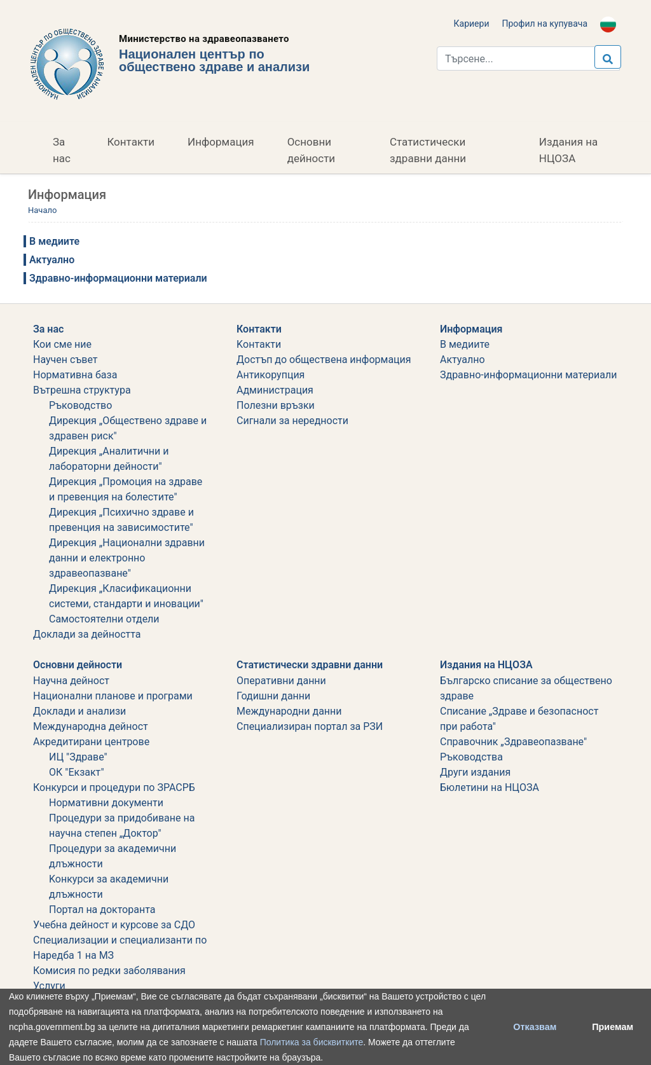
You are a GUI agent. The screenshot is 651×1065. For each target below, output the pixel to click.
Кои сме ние (62, 344)
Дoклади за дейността (86, 634)
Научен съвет (65, 360)
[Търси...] (528, 58)
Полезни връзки (275, 405)
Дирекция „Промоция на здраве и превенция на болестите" (125, 489)
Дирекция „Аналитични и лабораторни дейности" (109, 458)
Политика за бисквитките (312, 1042)
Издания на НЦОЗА (568, 150)
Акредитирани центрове (91, 742)
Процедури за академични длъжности (112, 856)
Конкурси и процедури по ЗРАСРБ (114, 787)
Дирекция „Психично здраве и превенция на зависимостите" (121, 519)
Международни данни (289, 711)
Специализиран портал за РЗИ (309, 726)
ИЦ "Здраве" (78, 757)
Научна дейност (71, 681)
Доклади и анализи (79, 711)
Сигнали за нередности (292, 421)
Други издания (475, 772)
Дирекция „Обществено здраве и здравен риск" (128, 428)
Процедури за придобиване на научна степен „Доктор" (122, 825)
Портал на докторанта (102, 910)
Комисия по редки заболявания (109, 971)
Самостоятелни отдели (104, 619)
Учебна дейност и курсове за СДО (114, 925)
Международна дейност (90, 726)
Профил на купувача (544, 23)
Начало (42, 210)
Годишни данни (273, 696)
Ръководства (471, 757)
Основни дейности (311, 150)
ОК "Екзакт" (76, 772)
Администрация (274, 390)
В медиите (54, 241)
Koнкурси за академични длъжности (108, 886)
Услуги (49, 986)
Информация (221, 141)
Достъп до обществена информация (323, 360)
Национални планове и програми (113, 696)
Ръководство (80, 405)
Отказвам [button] (534, 1027)
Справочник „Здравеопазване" (513, 742)
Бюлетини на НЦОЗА (489, 787)
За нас (62, 150)
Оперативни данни (281, 681)
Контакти (130, 141)
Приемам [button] (612, 1027)
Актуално (51, 260)
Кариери (472, 23)
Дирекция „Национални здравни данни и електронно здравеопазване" (127, 558)
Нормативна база (75, 375)
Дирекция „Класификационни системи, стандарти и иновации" (126, 596)
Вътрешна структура (82, 390)
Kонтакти (258, 344)
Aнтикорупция (270, 375)
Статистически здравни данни (428, 150)
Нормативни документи (106, 803)
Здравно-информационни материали (118, 278)
